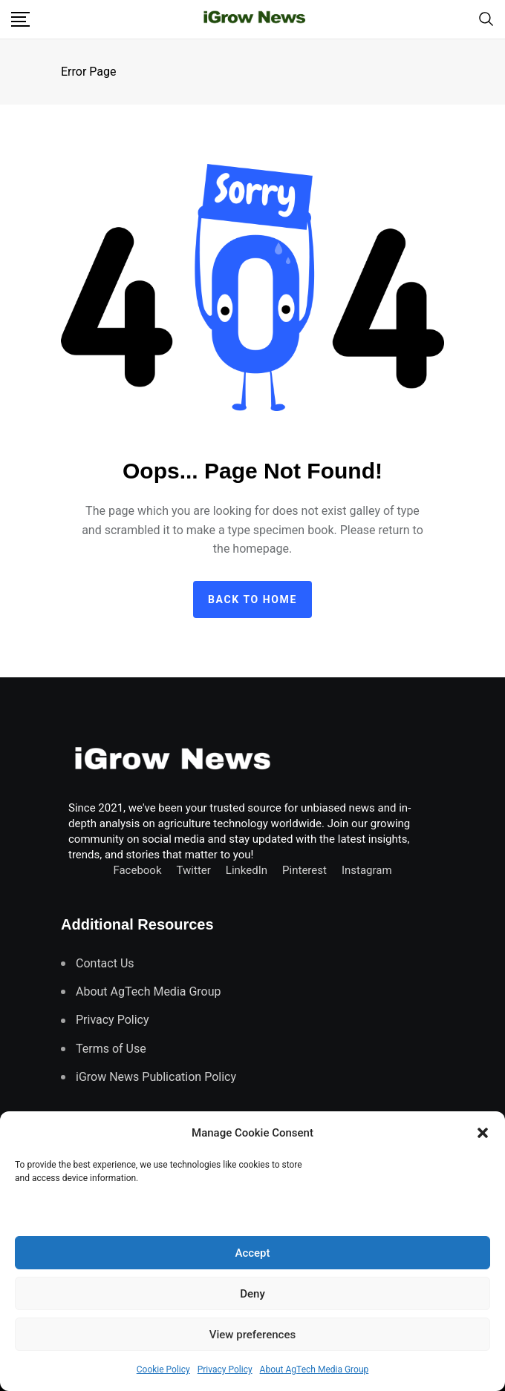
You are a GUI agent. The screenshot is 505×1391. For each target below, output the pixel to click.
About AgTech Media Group (314, 1369)
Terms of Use (111, 1049)
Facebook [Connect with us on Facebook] (137, 870)
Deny (252, 1293)
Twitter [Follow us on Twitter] (194, 870)
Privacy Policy (225, 1369)
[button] (482, 1132)
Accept (252, 1253)
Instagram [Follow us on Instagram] (367, 870)
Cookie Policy (163, 1369)
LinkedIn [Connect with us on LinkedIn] (246, 870)
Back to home (252, 599)
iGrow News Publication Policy (156, 1077)
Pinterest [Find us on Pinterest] (304, 870)
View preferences (252, 1334)
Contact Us (105, 963)
